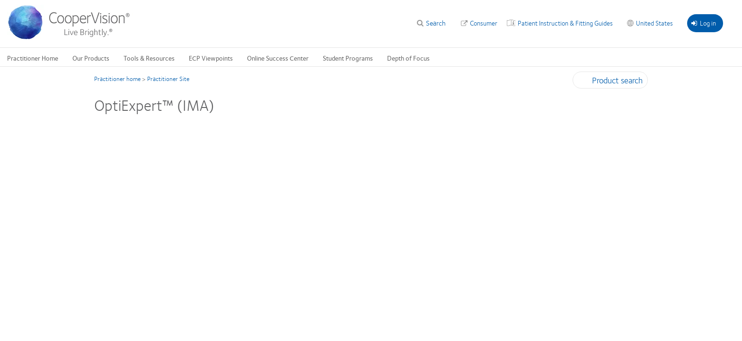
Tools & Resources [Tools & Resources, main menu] (149, 58)
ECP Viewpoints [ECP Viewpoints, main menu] (211, 58)
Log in (703, 23)
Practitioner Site (168, 78)
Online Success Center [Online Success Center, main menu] (278, 58)
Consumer (483, 23)
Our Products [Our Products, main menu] (90, 58)
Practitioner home (117, 78)
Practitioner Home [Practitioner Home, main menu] (32, 58)
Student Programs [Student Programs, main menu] (348, 58)
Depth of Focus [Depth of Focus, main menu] (408, 58)
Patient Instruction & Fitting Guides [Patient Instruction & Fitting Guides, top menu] (565, 23)
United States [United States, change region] (654, 23)
